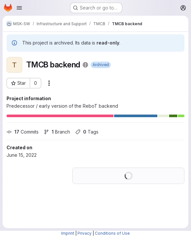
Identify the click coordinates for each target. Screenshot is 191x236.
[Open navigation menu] (19, 8)
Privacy (85, 233)
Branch (57, 132)
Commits (23, 132)
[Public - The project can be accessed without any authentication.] (85, 64)
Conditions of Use (112, 233)
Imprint (67, 233)
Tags (86, 132)
